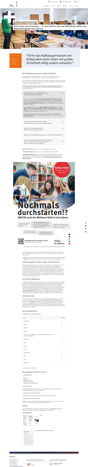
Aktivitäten (65, 6)
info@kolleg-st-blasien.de (65, 2)
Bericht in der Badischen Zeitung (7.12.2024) (44, 430)
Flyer (41, 415)
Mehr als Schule (14, 59)
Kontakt (77, 6)
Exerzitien (46, 303)
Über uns (71, 6)
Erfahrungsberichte (14, 58)
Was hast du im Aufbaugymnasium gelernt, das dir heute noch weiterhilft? (44, 135)
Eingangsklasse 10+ (15, 61)
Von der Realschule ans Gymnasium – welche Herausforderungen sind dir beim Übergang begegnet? (44, 122)
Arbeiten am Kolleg (52, 2)
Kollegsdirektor (43, 410)
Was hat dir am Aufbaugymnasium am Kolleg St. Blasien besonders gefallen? (44, 129)
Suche (76, 2)
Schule (53, 6)
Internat (58, 6)
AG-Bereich (26, 259)
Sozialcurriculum (48, 299)
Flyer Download (14, 64)
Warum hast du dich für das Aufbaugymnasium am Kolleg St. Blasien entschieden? (44, 93)
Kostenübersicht (54, 408)
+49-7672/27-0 (14, 463)
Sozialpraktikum (32, 301)
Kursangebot (13, 63)
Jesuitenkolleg (46, 6)
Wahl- (64, 257)
